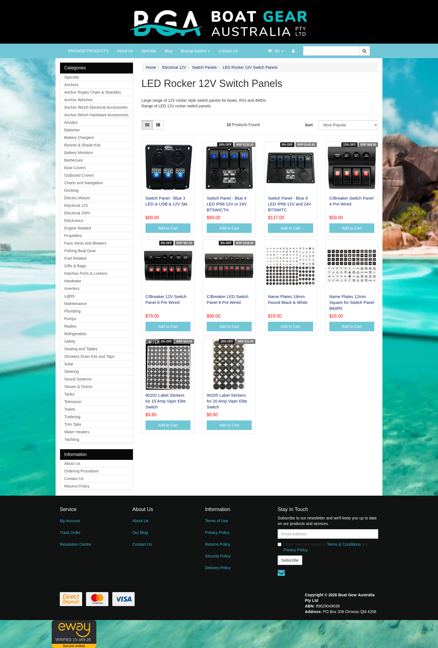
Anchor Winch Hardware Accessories (96, 115)
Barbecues (73, 160)
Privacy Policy (217, 532)
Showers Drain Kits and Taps (89, 356)
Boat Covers (75, 167)
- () (276, 51)
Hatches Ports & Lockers (85, 273)
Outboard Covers (79, 175)
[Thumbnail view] (147, 125)
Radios (70, 326)
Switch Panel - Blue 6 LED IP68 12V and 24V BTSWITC (289, 204)
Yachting (71, 439)
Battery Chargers (79, 137)
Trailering (72, 417)
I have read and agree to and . (323, 547)
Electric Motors (77, 198)
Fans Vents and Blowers (85, 243)
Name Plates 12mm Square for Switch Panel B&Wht (351, 302)
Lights (69, 296)
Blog (168, 51)
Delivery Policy (218, 568)
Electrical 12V (76, 205)
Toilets (69, 409)
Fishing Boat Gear (80, 251)
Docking (71, 190)
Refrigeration (75, 334)
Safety (69, 341)
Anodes (70, 122)
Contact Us (228, 51)
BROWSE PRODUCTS (88, 51)
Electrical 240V (77, 213)
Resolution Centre (75, 544)
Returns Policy (76, 486)
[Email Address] (328, 534)
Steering (71, 371)
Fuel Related (75, 258)
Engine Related (77, 228)
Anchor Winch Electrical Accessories (95, 107)
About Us (125, 51)
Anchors (71, 84)
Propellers (73, 235)
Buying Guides (195, 51)
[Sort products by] (348, 125)
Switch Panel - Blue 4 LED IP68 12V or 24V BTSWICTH (227, 204)
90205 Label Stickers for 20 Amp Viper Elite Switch (227, 401)
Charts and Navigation (83, 183)
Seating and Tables (80, 349)
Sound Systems (78, 379)
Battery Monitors (78, 152)
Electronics (73, 220)
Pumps (70, 318)
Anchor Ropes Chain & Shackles (92, 92)
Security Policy (218, 556)
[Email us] (281, 573)
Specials (148, 51)
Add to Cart (168, 228)
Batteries (72, 130)
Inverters (71, 288)
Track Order (70, 532)
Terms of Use (216, 521)
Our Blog (140, 532)
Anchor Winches (78, 100)
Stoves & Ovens (78, 386)
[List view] (158, 125)
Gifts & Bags (75, 266)
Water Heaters (76, 432)
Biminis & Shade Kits (82, 145)
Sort (309, 125)
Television (72, 401)
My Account (70, 521)
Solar (68, 364)
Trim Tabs (72, 424)
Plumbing (72, 311)
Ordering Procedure (81, 471)
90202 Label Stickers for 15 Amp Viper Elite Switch (166, 401)
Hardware (72, 281)
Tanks (69, 394)
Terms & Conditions (344, 544)
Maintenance (75, 303)
